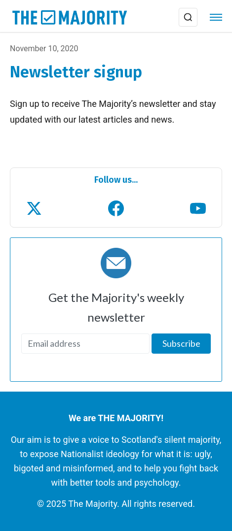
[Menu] (216, 17)
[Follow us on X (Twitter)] (34, 208)
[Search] (188, 17)
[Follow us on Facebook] (116, 208)
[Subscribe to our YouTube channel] (198, 208)
